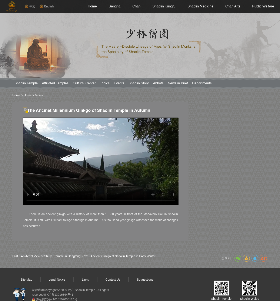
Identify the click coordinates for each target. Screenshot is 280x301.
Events (119, 83)
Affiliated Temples (55, 83)
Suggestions (145, 279)
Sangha (114, 6)
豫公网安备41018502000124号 (56, 299)
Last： (46, 256)
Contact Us (113, 279)
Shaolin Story (139, 83)
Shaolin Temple (26, 83)
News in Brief (178, 83)
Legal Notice (57, 279)
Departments (202, 83)
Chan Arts (232, 6)
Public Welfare (263, 6)
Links (85, 279)
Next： (118, 256)
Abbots (158, 83)
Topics (105, 83)
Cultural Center (84, 83)
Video (39, 95)
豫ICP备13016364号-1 (58, 294)
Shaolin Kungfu (164, 6)
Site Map (26, 279)
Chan (136, 6)
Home (92, 6)
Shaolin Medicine (200, 6)
